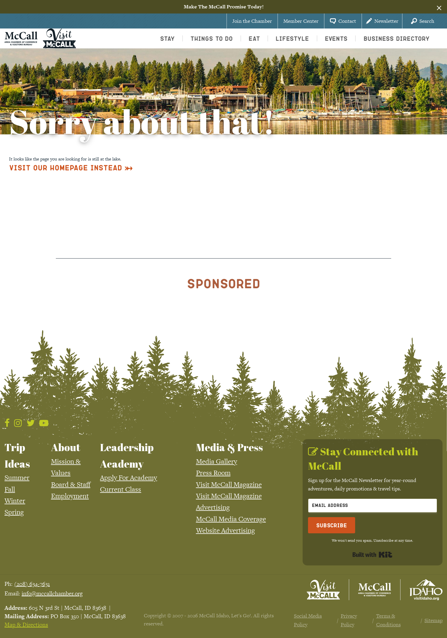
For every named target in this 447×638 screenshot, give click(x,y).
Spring (14, 512)
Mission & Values (66, 467)
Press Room (213, 473)
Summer (17, 477)
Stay (167, 38)
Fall (10, 489)
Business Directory (397, 38)
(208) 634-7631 (32, 584)
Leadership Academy (127, 455)
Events (336, 38)
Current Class (120, 489)
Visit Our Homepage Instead (65, 167)
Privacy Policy (349, 620)
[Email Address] (372, 506)
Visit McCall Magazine (229, 484)
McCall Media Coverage (231, 519)
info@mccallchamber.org (52, 593)
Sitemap (433, 620)
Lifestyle (292, 38)
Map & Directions (26, 625)
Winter (15, 500)
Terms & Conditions (388, 620)
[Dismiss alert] (439, 6)
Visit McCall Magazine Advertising (229, 501)
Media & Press (229, 447)
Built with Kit (372, 554)
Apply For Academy (128, 477)
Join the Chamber (252, 21)
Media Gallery (216, 461)
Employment (70, 496)
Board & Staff (70, 484)
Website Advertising (225, 530)
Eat (254, 38)
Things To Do (211, 38)
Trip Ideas (17, 455)
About (65, 447)
